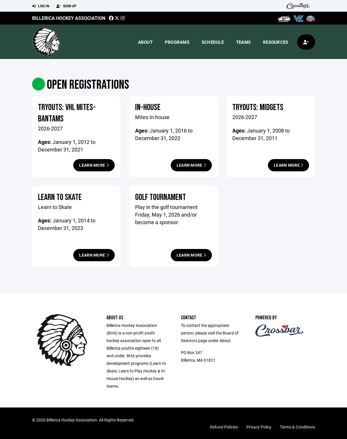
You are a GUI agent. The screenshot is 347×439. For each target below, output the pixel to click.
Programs (177, 42)
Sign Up (66, 6)
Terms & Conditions (297, 427)
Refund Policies (224, 427)
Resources (275, 42)
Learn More (94, 165)
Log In (40, 6)
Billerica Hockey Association (68, 18)
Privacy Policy (258, 427)
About (145, 42)
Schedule (213, 42)
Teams (243, 42)
